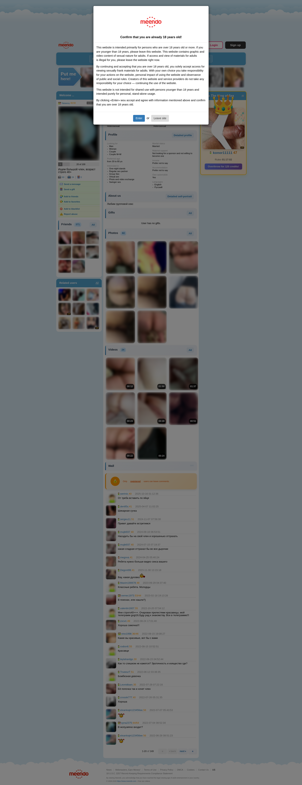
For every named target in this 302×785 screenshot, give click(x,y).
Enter (139, 118)
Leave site (160, 118)
